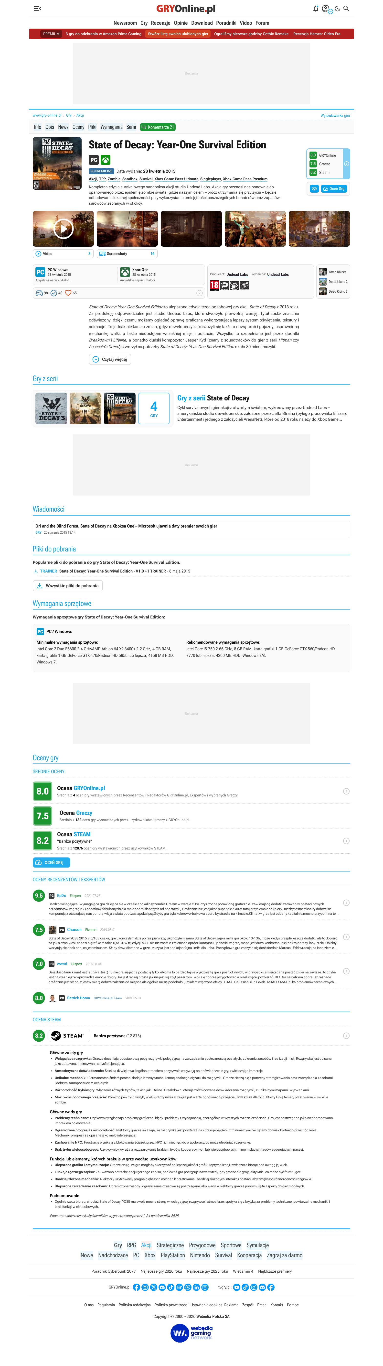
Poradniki (226, 23)
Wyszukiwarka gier (335, 115)
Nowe (84, 1256)
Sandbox (130, 179)
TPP (102, 179)
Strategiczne (169, 1245)
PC (135, 1256)
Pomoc (293, 1305)
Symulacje (259, 1245)
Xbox (149, 1256)
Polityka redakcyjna (135, 1305)
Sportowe (232, 1245)
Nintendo (200, 1256)
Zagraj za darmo (287, 1256)
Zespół (247, 1305)
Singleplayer (210, 179)
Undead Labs (237, 274)
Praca (261, 1305)
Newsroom (125, 23)
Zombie (114, 179)
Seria (132, 126)
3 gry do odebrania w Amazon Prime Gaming (103, 34)
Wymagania (112, 126)
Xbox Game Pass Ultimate (176, 179)
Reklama (231, 1305)
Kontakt (276, 1305)
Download (202, 23)
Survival (146, 179)
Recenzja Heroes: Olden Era (316, 34)
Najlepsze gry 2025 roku (207, 1272)
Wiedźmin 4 (243, 1272)
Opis (49, 126)
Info (37, 126)
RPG (130, 1245)
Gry (144, 23)
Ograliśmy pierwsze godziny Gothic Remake (251, 34)
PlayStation (172, 1256)
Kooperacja (251, 1256)
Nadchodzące (111, 1256)
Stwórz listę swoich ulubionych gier (178, 34)
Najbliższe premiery (275, 1272)
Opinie (181, 23)
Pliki (92, 126)
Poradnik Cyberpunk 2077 (114, 1272)
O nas (89, 1305)
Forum (262, 23)
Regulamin (106, 1305)
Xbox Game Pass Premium (245, 179)
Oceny (79, 126)
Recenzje (160, 23)
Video (246, 23)
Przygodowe (202, 1245)
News (63, 126)
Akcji (80, 115)
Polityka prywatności (172, 1305)
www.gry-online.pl (47, 115)
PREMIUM (51, 34)
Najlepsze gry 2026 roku (161, 1272)
